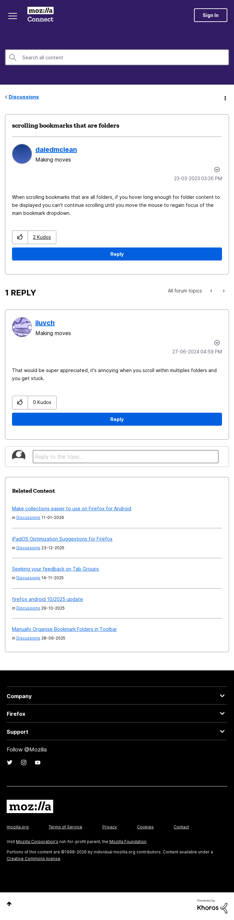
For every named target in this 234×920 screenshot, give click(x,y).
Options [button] (224, 97)
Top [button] (9, 904)
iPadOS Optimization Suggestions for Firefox (62, 539)
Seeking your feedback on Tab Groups (55, 569)
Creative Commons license (33, 858)
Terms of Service (65, 826)
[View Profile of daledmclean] (56, 150)
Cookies (145, 826)
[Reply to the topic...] (126, 456)
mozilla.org (18, 826)
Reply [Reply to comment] (117, 419)
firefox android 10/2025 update (47, 599)
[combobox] (117, 57)
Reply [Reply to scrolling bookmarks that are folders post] (117, 254)
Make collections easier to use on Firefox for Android (71, 508)
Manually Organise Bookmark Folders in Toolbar (64, 629)
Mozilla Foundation (127, 841)
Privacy (109, 826)
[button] (20, 237)
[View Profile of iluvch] (45, 323)
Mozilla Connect (40, 15)
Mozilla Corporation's (37, 841)
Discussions (24, 97)
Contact (181, 826)
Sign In (211, 15)
